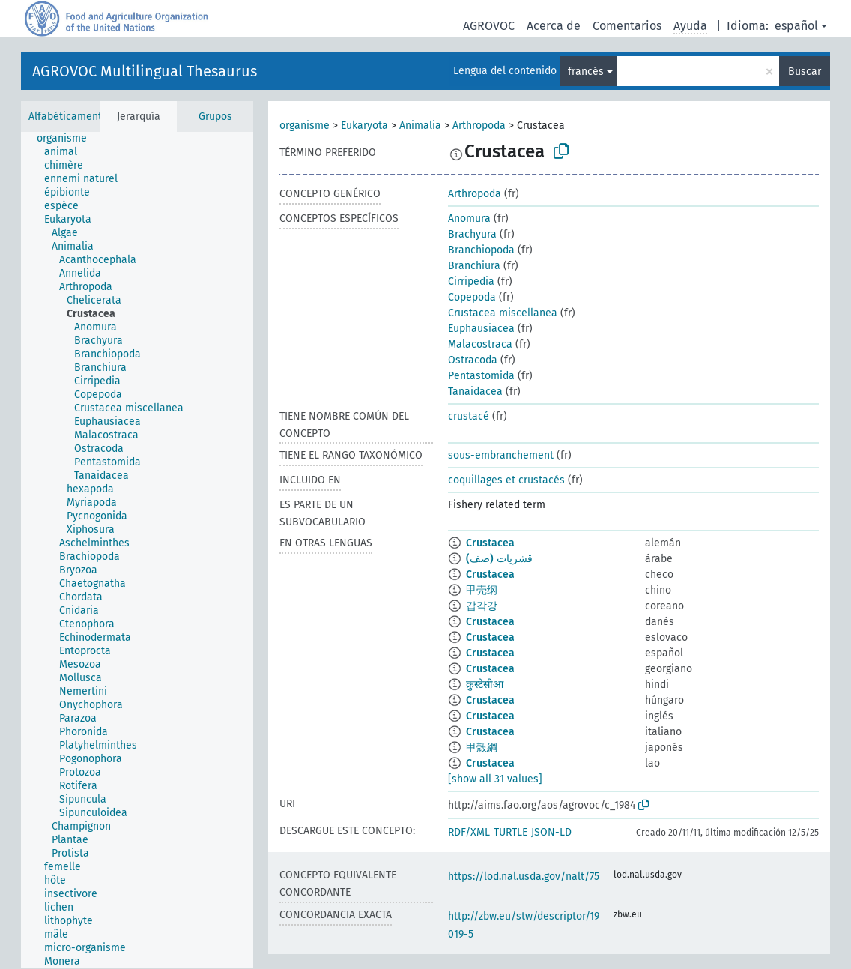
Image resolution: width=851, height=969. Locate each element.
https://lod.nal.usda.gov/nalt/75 (523, 876)
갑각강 (481, 606)
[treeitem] (68, 138)
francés (586, 71)
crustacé (468, 416)
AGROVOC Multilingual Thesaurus (144, 71)
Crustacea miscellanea (502, 313)
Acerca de (554, 26)
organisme (304, 125)
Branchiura (474, 265)
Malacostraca (480, 344)
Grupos (215, 116)
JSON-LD (551, 832)
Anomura (469, 218)
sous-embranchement (501, 455)
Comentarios (627, 26)
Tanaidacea (475, 391)
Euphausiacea (481, 328)
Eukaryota (364, 125)
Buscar (804, 71)
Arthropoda (479, 125)
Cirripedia (471, 281)
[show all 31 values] (495, 779)
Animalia (420, 125)
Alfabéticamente (68, 116)
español (796, 26)
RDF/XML (469, 832)
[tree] (137, 550)
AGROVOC (489, 26)
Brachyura (472, 234)
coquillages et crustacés (506, 480)
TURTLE (510, 832)
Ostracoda (472, 360)
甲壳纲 (481, 590)
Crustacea (490, 543)
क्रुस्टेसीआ (484, 684)
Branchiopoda (481, 250)
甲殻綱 (481, 747)
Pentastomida (481, 375)
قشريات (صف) (499, 558)
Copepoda (472, 297)
